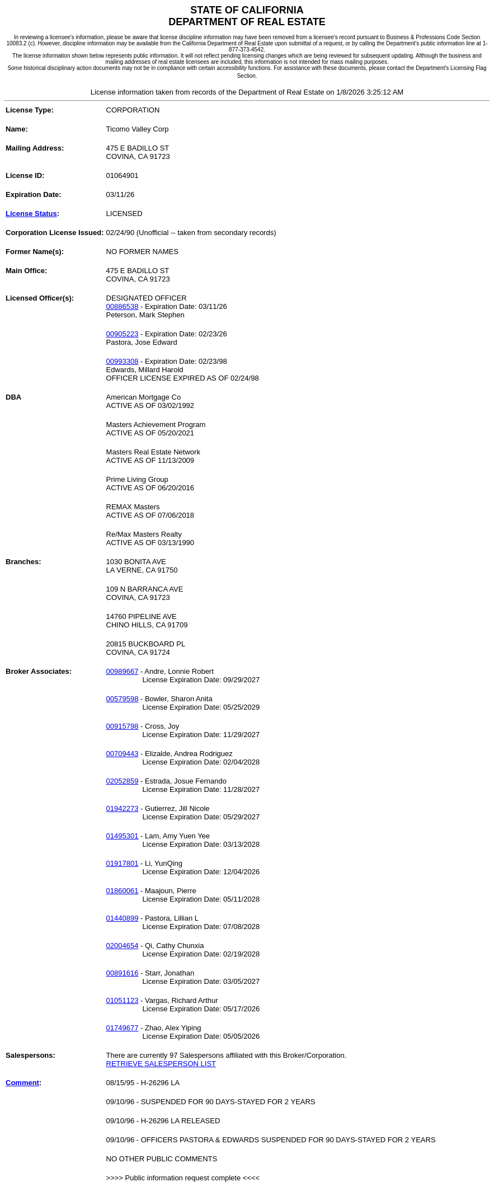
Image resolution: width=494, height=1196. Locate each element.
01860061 (122, 891)
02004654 (122, 945)
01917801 (122, 863)
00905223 (122, 334)
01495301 (122, 836)
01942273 (122, 808)
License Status (31, 213)
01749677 (122, 1028)
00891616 (122, 973)
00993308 (122, 361)
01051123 (122, 1000)
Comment (22, 1082)
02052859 (122, 781)
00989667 (122, 671)
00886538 (122, 306)
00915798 (122, 726)
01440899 (122, 918)
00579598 (122, 699)
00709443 (122, 753)
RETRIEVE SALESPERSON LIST (161, 1063)
